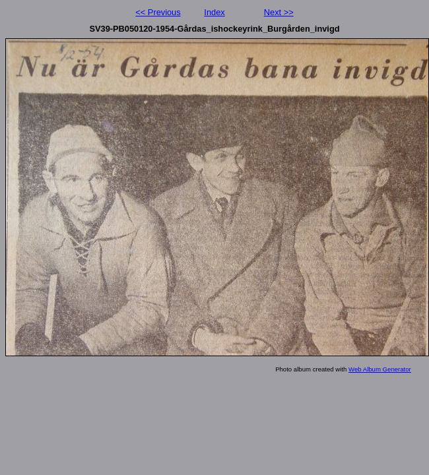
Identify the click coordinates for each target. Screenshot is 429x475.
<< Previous (157, 12)
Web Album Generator (379, 369)
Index (214, 12)
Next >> (279, 12)
